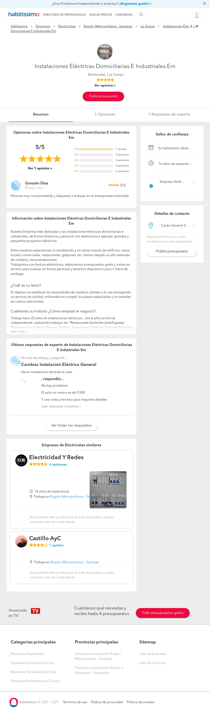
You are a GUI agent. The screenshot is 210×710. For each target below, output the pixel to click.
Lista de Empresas (152, 654)
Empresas (43, 26)
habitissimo (19, 26)
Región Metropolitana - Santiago (108, 26)
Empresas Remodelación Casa (33, 672)
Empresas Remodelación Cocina (35, 681)
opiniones (58, 464)
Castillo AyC (45, 539)
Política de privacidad (107, 702)
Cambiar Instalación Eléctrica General (58, 365)
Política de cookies (140, 702)
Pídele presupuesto (103, 96)
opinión (56, 545)
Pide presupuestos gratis (162, 613)
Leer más (17, 331)
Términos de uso (75, 702)
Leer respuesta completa (59, 406)
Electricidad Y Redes (56, 458)
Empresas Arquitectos (27, 654)
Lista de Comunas (152, 663)
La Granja (147, 26)
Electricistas (67, 26)
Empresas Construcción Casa (32, 663)
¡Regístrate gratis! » (135, 4)
